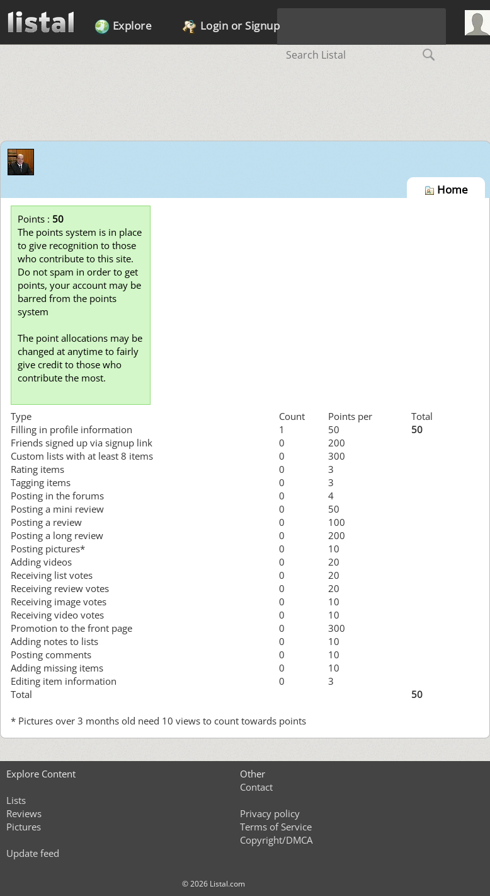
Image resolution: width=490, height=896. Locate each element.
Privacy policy (270, 813)
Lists (16, 800)
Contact (256, 787)
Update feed (32, 853)
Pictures (23, 826)
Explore (123, 26)
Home (446, 189)
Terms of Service (276, 826)
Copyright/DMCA (276, 840)
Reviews (24, 813)
